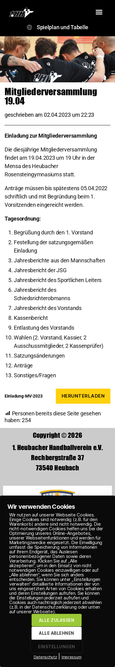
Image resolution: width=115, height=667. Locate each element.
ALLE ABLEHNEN (56, 633)
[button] (99, 12)
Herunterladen (83, 396)
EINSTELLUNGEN (56, 646)
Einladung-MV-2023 (23, 396)
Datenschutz (45, 656)
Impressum (72, 656)
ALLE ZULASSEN (56, 620)
